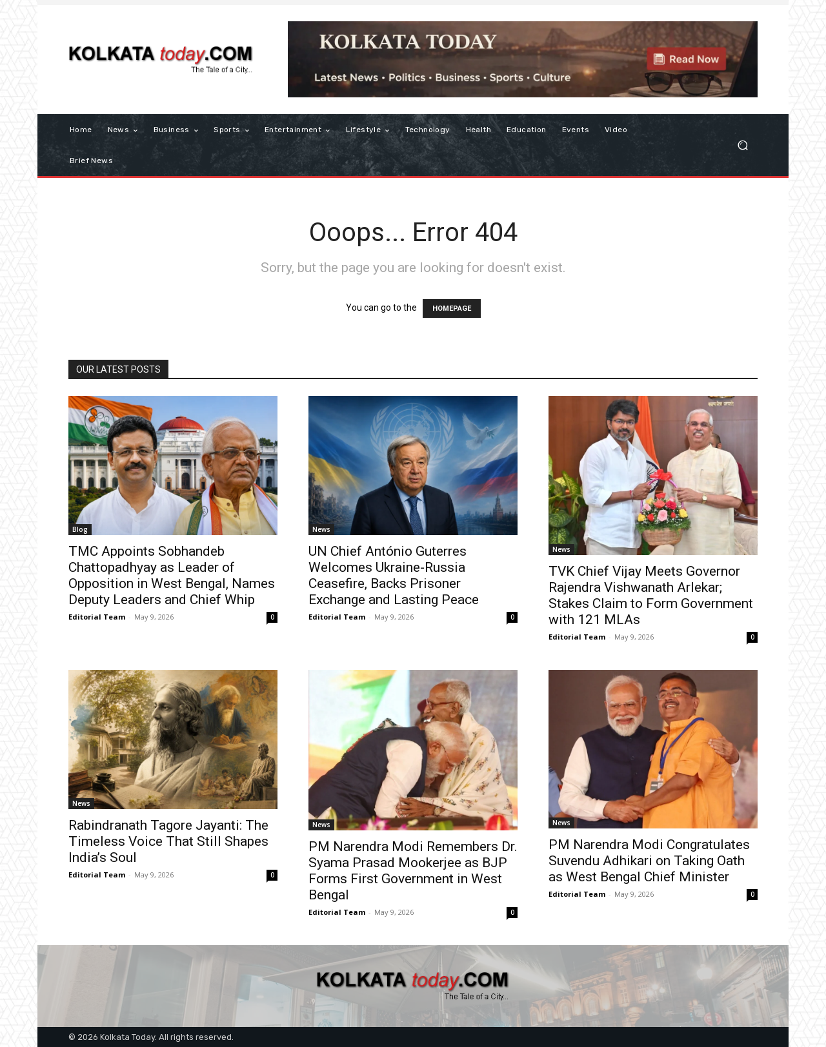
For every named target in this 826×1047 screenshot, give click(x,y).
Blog (80, 529)
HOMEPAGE (451, 308)
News (321, 529)
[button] (742, 145)
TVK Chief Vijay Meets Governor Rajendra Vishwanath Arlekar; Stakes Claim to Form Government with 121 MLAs (651, 595)
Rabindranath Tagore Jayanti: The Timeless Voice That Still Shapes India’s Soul (168, 841)
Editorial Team (96, 616)
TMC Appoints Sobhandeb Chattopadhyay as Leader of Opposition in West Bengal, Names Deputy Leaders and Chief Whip (171, 575)
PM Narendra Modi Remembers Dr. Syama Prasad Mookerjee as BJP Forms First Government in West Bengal (413, 871)
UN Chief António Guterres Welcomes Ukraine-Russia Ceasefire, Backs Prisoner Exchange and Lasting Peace (393, 575)
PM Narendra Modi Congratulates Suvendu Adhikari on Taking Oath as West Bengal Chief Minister (649, 861)
